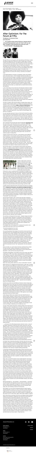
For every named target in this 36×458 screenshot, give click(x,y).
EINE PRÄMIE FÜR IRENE (23, 165)
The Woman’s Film (18, 45)
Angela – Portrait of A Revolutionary (23, 105)
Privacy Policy (30, 425)
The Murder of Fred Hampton (14, 149)
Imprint (31, 427)
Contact (31, 429)
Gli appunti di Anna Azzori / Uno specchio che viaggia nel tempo (18, 186)
